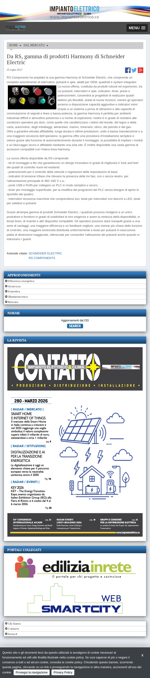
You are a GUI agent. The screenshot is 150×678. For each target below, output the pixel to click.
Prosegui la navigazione (32, 672)
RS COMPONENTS (42, 258)
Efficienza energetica (21, 281)
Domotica (14, 291)
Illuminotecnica (18, 296)
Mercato (13, 302)
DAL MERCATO (34, 45)
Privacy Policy (63, 672)
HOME (13, 45)
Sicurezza (14, 286)
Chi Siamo (14, 623)
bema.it (12, 634)
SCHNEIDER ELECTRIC (45, 253)
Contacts (13, 628)
